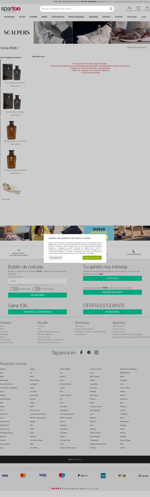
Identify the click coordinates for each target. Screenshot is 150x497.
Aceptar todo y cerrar (92, 258)
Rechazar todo (55, 258)
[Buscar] (110, 9)
